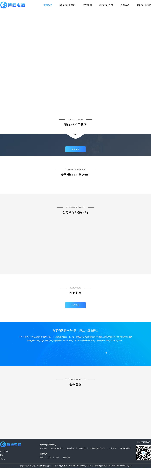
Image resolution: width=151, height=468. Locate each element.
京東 (57, 457)
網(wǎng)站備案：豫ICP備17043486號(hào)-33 (113, 466)
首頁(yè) (48, 5)
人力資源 (124, 5)
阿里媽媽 (66, 457)
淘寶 (42, 457)
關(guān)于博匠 (67, 5)
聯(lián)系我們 (144, 5)
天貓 (49, 457)
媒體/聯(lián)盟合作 (97, 448)
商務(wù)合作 (106, 5)
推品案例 (87, 5)
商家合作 (82, 448)
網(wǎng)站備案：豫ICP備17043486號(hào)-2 (73, 466)
